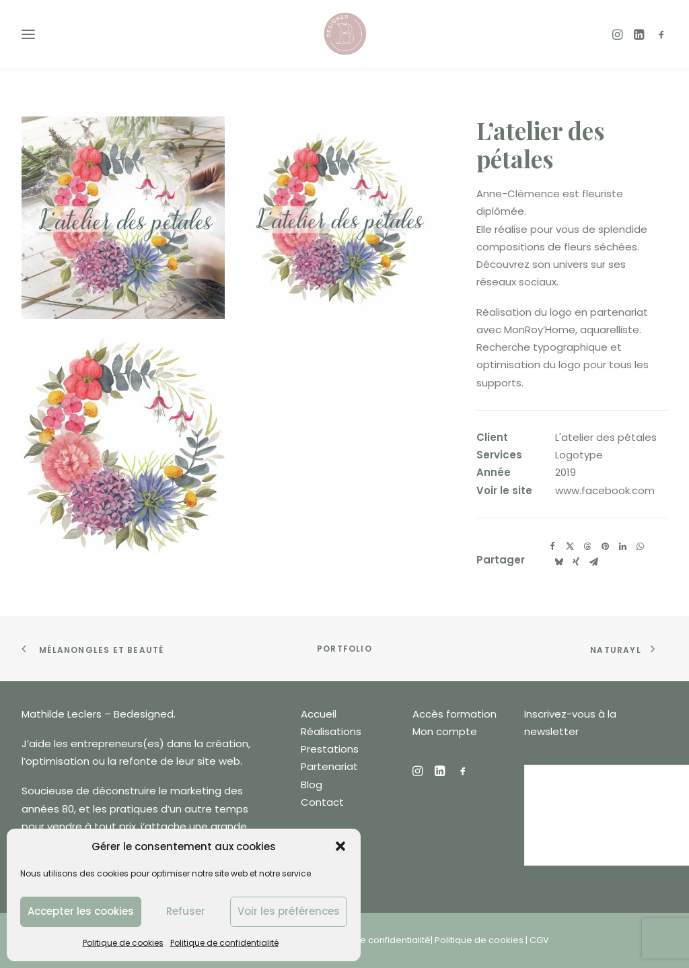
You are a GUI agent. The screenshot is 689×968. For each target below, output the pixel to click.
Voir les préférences (289, 911)
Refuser (185, 911)
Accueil (318, 714)
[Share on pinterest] (605, 546)
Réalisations (331, 731)
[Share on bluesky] (558, 562)
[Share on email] (593, 562)
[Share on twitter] (570, 546)
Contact (322, 802)
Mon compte (444, 731)
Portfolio (344, 648)
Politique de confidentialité (224, 942)
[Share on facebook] (552, 546)
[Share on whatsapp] (640, 546)
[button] (340, 846)
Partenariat (329, 766)
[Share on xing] (576, 562)
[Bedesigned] (345, 34)
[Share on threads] (587, 546)
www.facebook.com (605, 490)
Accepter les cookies (81, 911)
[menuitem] (620, 34)
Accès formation (454, 714)
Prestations (330, 749)
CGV (539, 940)
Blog (311, 784)
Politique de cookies (123, 942)
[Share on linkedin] (622, 546)
